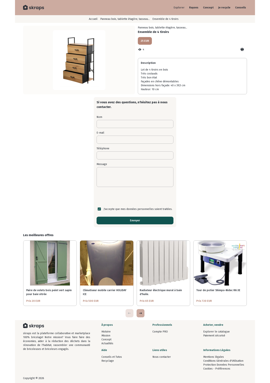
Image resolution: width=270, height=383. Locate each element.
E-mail (100, 132)
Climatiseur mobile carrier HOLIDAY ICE (104, 292)
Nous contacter (161, 356)
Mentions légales (213, 356)
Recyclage (107, 360)
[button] (140, 313)
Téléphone (103, 148)
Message (102, 164)
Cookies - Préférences (216, 368)
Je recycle (224, 7)
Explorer (179, 7)
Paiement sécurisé (214, 335)
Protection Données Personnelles (223, 364)
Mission (105, 335)
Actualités (107, 343)
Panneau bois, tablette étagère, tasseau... (125, 19)
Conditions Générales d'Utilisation (223, 360)
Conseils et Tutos (111, 356)
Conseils (240, 7)
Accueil (93, 19)
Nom (99, 117)
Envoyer (135, 220)
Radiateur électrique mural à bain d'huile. (161, 292)
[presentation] (135, 197)
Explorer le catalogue (216, 331)
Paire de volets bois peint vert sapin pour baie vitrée (49, 292)
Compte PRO (160, 331)
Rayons (193, 7)
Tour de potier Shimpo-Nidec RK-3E (218, 290)
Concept (208, 7)
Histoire (106, 331)
